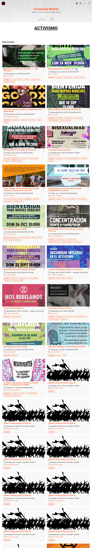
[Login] (89, 3)
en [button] (85, 3)
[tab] (41, 19)
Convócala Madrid (46, 9)
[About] (77, 3)
